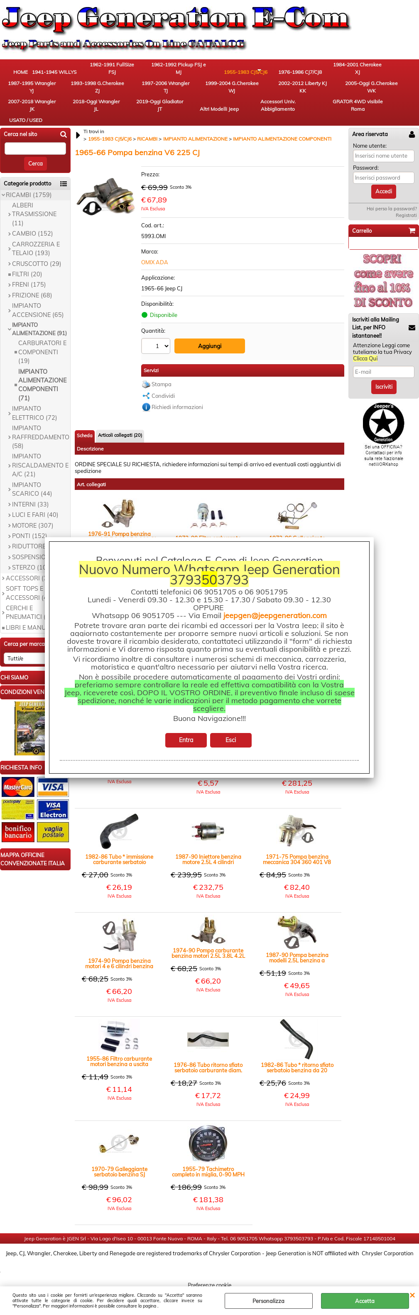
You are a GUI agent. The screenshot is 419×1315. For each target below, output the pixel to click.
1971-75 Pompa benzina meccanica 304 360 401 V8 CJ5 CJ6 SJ (297, 861)
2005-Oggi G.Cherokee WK (160, 94)
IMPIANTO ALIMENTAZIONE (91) (39, 332)
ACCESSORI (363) (31, 581)
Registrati (406, 219)
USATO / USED (68, 121)
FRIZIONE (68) (32, 298)
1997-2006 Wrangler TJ (23, 94)
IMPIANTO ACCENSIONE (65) (38, 313)
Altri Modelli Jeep (342, 94)
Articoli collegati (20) (120, 436)
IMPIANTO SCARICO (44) (32, 493)
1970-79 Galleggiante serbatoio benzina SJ (119, 1173)
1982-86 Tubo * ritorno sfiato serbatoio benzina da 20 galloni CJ (297, 1069)
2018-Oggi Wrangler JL (251, 94)
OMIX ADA (154, 265)
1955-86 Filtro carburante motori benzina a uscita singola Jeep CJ (119, 1063)
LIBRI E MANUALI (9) (35, 631)
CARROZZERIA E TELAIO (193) (36, 252)
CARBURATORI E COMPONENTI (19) (42, 355)
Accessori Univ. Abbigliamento (388, 94)
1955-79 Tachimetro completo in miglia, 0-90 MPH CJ (208, 1173)
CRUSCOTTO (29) (36, 267)
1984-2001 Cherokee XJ (297, 71)
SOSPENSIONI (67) (38, 560)
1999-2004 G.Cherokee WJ (68, 94)
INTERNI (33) (30, 507)
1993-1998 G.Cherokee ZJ (388, 71)
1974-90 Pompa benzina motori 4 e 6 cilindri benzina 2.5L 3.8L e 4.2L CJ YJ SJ (119, 965)
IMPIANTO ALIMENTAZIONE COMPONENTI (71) (42, 388)
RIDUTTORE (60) (35, 550)
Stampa (162, 385)
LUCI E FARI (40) (35, 518)
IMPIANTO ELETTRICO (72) (34, 416)
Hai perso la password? (392, 212)
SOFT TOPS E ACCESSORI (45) (29, 596)
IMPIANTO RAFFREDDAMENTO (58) (40, 440)
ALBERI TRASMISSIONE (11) (34, 217)
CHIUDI (412, 1295)
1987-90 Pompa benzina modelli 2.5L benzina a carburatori (297, 959)
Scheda (85, 437)
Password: (366, 171)
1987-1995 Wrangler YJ (342, 71)
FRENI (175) (29, 288)
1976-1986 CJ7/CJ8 (251, 71)
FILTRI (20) (27, 277)
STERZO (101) (32, 571)
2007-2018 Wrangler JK (205, 94)
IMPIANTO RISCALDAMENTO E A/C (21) (40, 469)
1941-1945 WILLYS (68, 71)
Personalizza (268, 1301)
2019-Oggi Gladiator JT (297, 94)
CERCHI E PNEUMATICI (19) (30, 616)
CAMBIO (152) (32, 237)
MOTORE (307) (33, 529)
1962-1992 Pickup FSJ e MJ (160, 71)
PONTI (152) (29, 539)
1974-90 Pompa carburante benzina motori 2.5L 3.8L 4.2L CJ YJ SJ (208, 955)
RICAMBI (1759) (29, 198)
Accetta (365, 1301)
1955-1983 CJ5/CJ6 (205, 71)
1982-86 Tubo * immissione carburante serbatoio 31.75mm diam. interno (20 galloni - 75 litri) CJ (119, 861)
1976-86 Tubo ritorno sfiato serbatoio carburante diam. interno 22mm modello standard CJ (208, 1069)
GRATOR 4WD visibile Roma (22, 117)
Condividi (163, 397)
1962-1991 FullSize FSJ (114, 71)
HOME (23, 74)
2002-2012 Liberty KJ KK (114, 94)
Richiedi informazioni (177, 408)
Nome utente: (370, 149)
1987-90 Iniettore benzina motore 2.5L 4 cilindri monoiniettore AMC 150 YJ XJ (208, 861)
